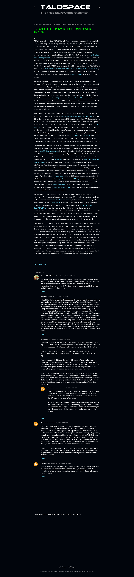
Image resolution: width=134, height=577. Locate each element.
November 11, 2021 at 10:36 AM (57, 295)
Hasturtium (44, 422)
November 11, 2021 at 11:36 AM (59, 338)
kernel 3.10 (59, 159)
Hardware (83, 24)
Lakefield (76, 135)
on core (60, 175)
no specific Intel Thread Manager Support (71, 178)
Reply (43, 291)
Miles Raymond (45, 462)
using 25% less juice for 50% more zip (84, 68)
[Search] (99, 6)
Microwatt (90, 24)
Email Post (42, 263)
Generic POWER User (48, 275)
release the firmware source (60, 199)
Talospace (65, 7)
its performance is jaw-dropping (77, 116)
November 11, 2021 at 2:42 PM (68, 387)
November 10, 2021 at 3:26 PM (65, 275)
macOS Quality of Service (49, 150)
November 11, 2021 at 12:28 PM (59, 422)
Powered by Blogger (67, 566)
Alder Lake (87, 135)
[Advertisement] (67, 537)
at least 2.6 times (76, 74)
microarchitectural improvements (57, 68)
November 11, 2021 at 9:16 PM (61, 462)
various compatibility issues (61, 186)
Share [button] (35, 263)
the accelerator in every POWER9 (67, 98)
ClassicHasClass (53, 387)
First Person (75, 24)
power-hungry (59, 183)
